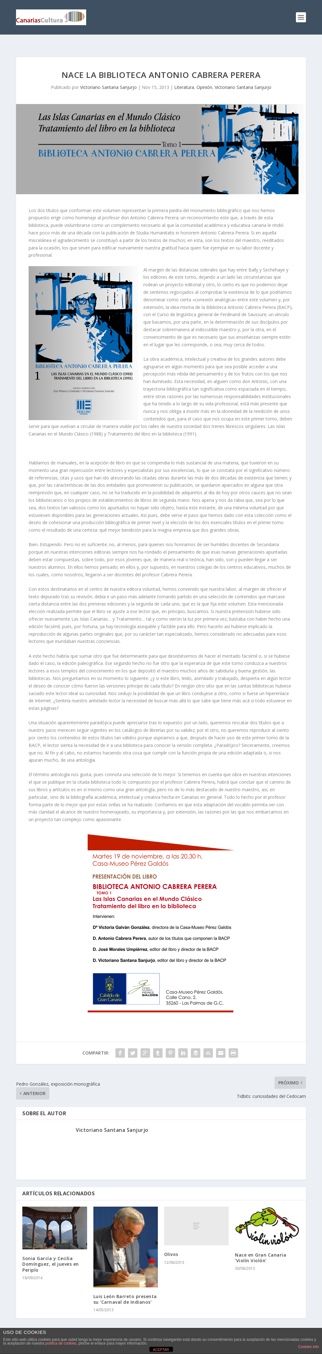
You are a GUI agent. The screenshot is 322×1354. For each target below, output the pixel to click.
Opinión (204, 77)
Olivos (171, 1244)
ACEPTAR (161, 1349)
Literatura (184, 77)
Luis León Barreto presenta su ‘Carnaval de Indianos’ (125, 1289)
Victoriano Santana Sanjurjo (108, 77)
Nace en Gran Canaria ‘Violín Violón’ (260, 1247)
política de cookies (60, 1343)
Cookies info (308, 1347)
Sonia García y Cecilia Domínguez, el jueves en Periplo (50, 1254)
